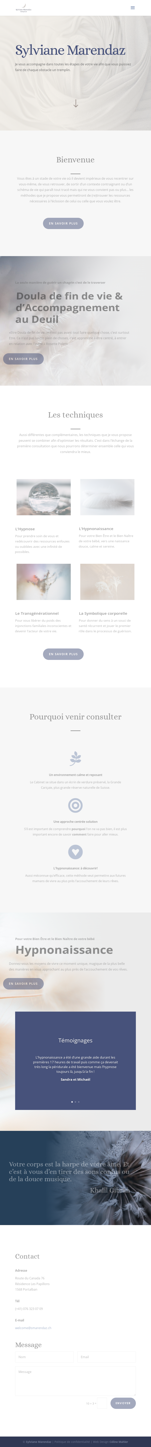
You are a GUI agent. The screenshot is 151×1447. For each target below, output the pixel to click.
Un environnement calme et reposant (75, 775)
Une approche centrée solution (75, 821)
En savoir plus (31, 86)
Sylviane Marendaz (38, 1442)
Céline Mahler (119, 1442)
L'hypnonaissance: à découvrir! (75, 868)
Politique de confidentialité (72, 1442)
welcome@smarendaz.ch (32, 1328)
